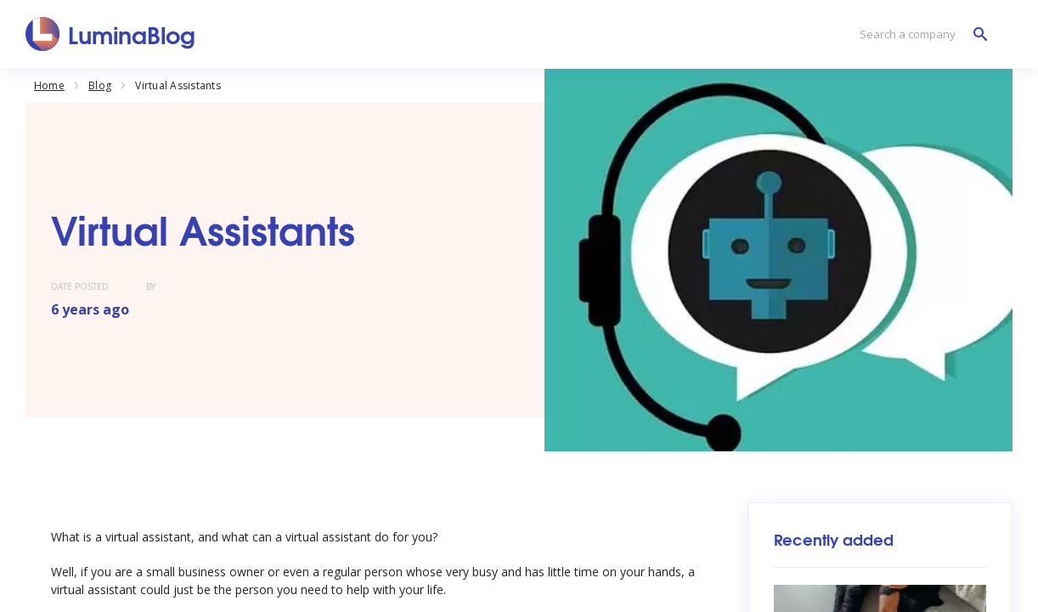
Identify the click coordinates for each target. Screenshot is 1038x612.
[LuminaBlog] (110, 34)
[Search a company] (919, 34)
